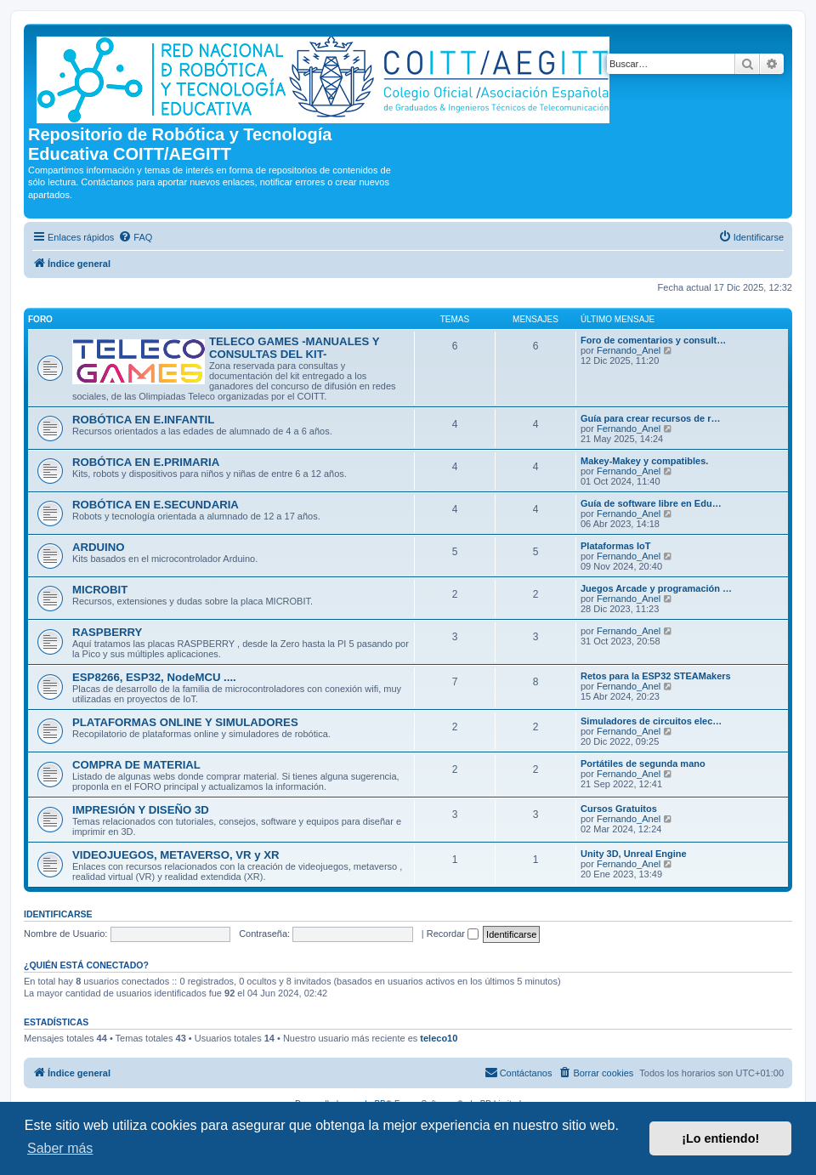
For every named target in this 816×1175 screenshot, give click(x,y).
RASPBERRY (107, 632)
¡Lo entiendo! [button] (720, 1138)
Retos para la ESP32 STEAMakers (656, 676)
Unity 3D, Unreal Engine (634, 854)
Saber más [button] (60, 1148)
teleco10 (438, 1038)
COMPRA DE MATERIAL (136, 764)
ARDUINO (98, 547)
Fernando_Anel (628, 350)
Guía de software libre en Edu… (651, 503)
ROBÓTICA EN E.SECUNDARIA (155, 504)
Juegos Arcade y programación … (656, 588)
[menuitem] (135, 237)
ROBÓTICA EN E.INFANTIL (143, 419)
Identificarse (58, 914)
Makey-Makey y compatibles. (644, 461)
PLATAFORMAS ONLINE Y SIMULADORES (185, 722)
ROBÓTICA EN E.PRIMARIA (145, 462)
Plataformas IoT (616, 546)
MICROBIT (100, 589)
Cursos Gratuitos (619, 808)
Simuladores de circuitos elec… (651, 721)
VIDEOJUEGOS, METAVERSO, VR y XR (176, 855)
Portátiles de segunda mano (643, 763)
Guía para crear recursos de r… (650, 418)
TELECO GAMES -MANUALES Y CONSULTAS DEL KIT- (294, 347)
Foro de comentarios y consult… (653, 340)
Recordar (453, 933)
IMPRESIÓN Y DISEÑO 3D (140, 809)
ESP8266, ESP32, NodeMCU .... (154, 677)
